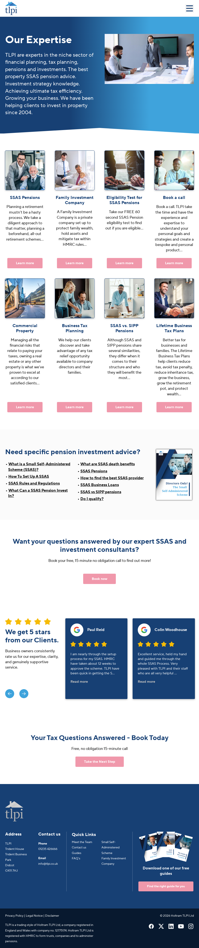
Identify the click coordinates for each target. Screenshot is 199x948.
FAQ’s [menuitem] (76, 858)
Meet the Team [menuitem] (82, 842)
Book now (99, 579)
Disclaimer (52, 916)
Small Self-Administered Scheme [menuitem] (110, 847)
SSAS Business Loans (99, 484)
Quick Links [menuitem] (84, 834)
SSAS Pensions (93, 471)
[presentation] (9, 693)
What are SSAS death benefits (107, 464)
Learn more (25, 263)
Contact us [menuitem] (79, 847)
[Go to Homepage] (95, 8)
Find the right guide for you (166, 886)
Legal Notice (34, 916)
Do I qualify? (92, 498)
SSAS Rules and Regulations (34, 483)
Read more (79, 682)
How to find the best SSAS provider (112, 478)
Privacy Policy (14, 916)
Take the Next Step (99, 762)
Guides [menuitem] (76, 853)
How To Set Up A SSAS (28, 476)
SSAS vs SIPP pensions (100, 492)
